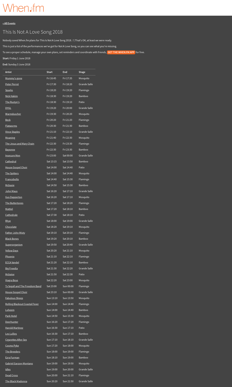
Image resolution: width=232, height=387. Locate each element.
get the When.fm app (121, 52)
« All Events (9, 23)
